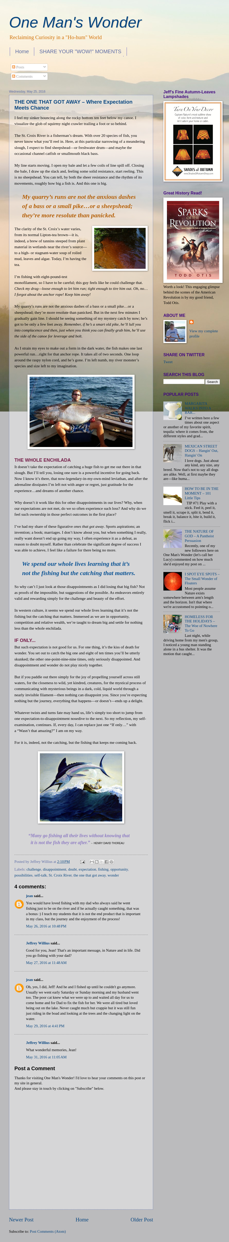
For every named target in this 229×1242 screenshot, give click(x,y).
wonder (113, 875)
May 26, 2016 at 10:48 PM (46, 926)
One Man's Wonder (75, 22)
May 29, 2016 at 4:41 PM (45, 1026)
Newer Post (21, 1219)
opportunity (119, 869)
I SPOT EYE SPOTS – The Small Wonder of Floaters (202, 578)
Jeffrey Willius (38, 943)
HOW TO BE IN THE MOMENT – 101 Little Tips (201, 493)
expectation (87, 869)
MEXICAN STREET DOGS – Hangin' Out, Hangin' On (201, 450)
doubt (72, 869)
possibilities (23, 875)
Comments (22, 76)
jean (29, 896)
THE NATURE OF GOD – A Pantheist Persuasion (199, 535)
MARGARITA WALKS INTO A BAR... (198, 408)
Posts (18, 67)
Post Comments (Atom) (48, 1231)
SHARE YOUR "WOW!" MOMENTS (80, 51)
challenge (34, 869)
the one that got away (90, 875)
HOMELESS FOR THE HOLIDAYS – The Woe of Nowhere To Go (201, 623)
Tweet (168, 362)
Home (22, 51)
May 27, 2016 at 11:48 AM (46, 963)
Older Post (141, 1219)
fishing (103, 869)
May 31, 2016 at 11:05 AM (46, 1057)
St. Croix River (60, 875)
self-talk (40, 875)
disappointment (54, 869)
